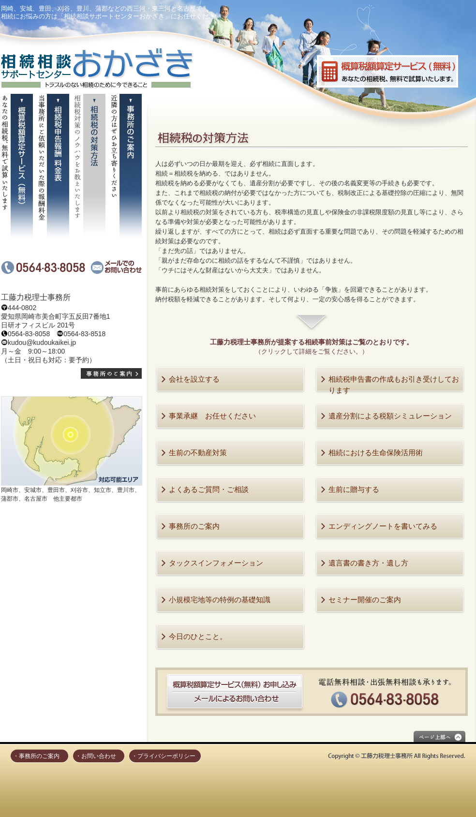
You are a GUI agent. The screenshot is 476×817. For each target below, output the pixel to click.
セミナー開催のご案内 (364, 599)
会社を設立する (194, 379)
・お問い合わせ (95, 756)
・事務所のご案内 (36, 756)
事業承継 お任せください (212, 416)
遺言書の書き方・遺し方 (368, 563)
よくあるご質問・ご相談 (209, 489)
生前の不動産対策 (198, 452)
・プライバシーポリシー (163, 756)
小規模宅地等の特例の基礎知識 (219, 599)
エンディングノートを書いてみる (382, 526)
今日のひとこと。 (198, 636)
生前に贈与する (353, 489)
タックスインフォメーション (216, 563)
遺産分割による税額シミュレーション (390, 416)
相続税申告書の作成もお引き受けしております (393, 384)
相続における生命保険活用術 (375, 452)
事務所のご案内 (194, 526)
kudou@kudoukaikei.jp (42, 342)
